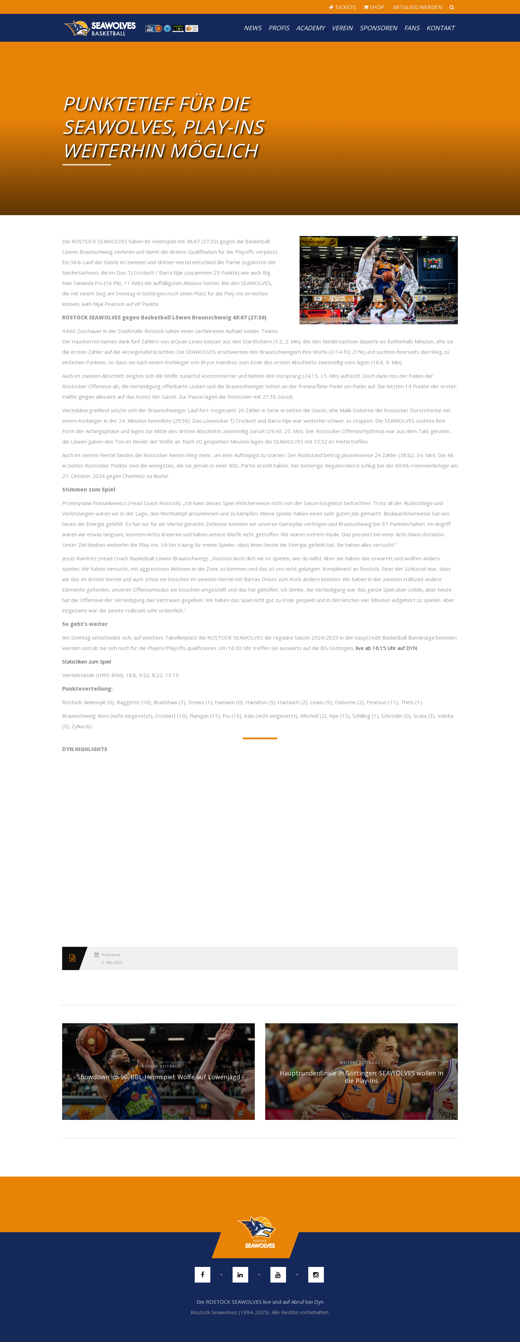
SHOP (374, 6)
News (252, 28)
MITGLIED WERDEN (417, 6)
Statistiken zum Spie (86, 661)
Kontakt (440, 28)
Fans (411, 28)
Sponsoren (378, 28)
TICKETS (342, 6)
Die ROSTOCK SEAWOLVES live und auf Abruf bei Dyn (260, 1301)
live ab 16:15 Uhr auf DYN (386, 647)
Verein (342, 28)
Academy (310, 28)
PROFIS (278, 28)
